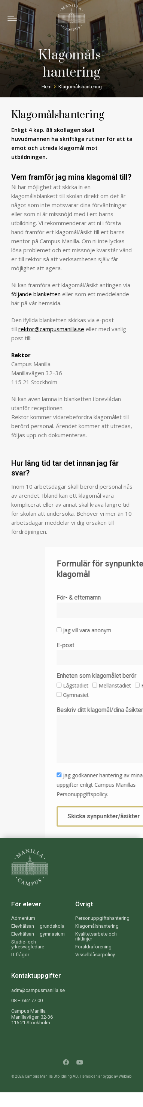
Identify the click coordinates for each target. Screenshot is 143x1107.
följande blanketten (36, 294)
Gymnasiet (118, 694)
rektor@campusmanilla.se (51, 329)
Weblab (125, 1076)
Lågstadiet (118, 685)
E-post (107, 646)
